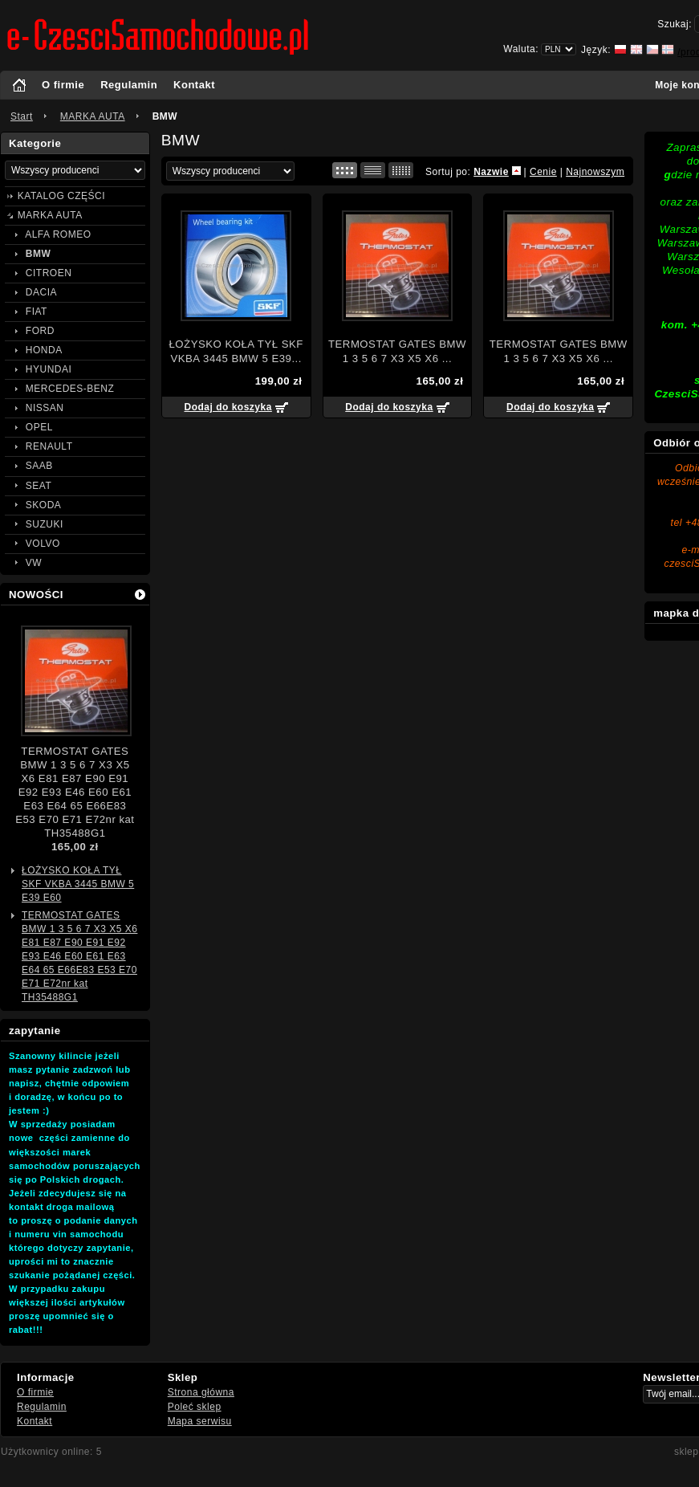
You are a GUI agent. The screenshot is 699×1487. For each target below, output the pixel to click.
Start (21, 116)
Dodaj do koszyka (227, 407)
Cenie (543, 171)
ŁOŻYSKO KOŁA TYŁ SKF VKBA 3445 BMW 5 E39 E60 (78, 884)
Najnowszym (595, 171)
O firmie (63, 85)
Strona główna (201, 1392)
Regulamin (128, 85)
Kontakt (194, 85)
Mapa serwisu (200, 1421)
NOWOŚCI (36, 595)
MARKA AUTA (92, 116)
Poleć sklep (194, 1406)
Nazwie (491, 171)
